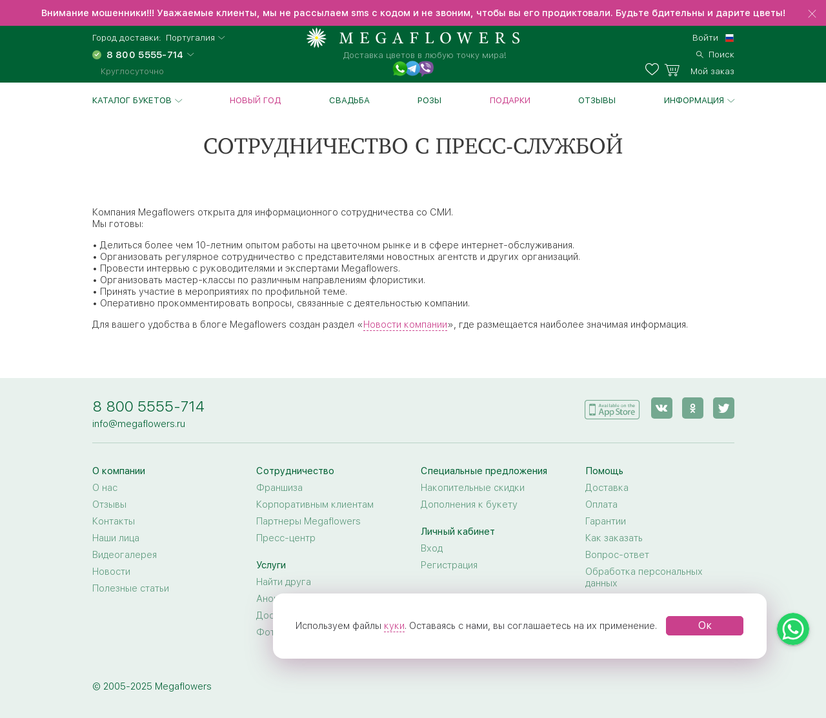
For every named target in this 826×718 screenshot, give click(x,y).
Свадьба (349, 100)
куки (394, 626)
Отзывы (597, 100)
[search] (715, 53)
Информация (694, 100)
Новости (111, 571)
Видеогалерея (124, 555)
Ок (705, 625)
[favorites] (654, 70)
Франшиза (279, 488)
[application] (612, 407)
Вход (432, 548)
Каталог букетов (132, 100)
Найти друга (283, 582)
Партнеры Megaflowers (308, 521)
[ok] (692, 408)
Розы (429, 100)
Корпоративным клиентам (315, 504)
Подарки (510, 100)
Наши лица (115, 538)
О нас (104, 488)
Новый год (255, 100)
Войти (705, 37)
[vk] (661, 408)
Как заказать (614, 538)
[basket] (699, 70)
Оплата (601, 504)
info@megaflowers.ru (138, 424)
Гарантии (605, 521)
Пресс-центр (286, 538)
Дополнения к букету (469, 504)
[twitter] (723, 408)
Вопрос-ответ (617, 555)
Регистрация (449, 565)
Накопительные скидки (473, 488)
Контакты (113, 521)
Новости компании (405, 324)
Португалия (190, 38)
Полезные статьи (130, 588)
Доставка (607, 488)
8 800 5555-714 (148, 406)
